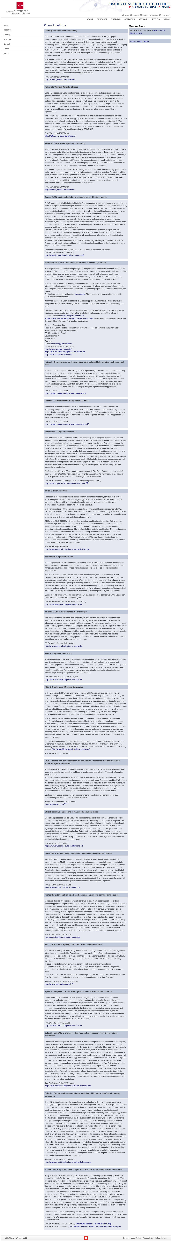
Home (127, 15)
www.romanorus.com (54, 804)
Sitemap (155, 15)
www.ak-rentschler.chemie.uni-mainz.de (62, 887)
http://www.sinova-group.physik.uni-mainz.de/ (65, 352)
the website (80, 294)
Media (167, 19)
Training (116, 19)
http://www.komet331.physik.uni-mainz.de (63, 1025)
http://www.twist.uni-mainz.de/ (58, 349)
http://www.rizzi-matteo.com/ (57, 984)
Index (145, 15)
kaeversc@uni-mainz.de (61, 344)
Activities (129, 19)
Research (102, 19)
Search (136, 15)
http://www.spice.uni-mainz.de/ (58, 354)
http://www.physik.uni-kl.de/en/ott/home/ (63, 846)
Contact (165, 15)
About (90, 19)
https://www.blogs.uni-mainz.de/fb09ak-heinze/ (65, 393)
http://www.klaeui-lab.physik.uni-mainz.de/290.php (67, 549)
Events (156, 19)
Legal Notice (136, 1238)
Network (143, 19)
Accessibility (148, 1238)
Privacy (126, 1238)
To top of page (161, 1238)
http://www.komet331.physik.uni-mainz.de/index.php (68, 1086)
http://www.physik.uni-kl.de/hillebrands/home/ (65, 483)
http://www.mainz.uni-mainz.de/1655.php (93, 1224)
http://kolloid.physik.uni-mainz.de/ (60, 79)
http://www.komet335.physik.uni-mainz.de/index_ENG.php (95, 1226)
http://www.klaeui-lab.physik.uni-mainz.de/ (63, 604)
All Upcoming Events (139, 41)
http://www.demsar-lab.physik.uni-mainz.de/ (64, 255)
